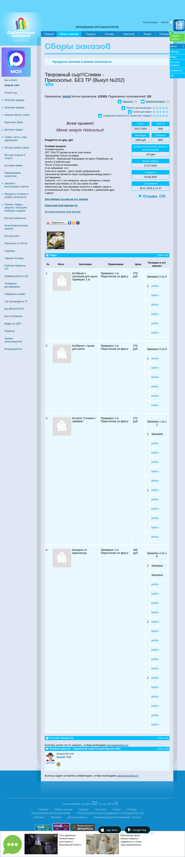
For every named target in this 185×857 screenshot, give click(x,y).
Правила (9, 331)
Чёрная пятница (13, 258)
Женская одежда (14, 100)
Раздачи (91, 34)
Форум (147, 34)
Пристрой (128, 34)
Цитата (50, 762)
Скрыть (161, 255)
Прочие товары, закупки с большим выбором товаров (15, 207)
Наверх (174, 51)
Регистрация (150, 22)
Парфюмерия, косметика (12, 174)
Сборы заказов (69, 35)
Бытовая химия (13, 165)
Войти (164, 22)
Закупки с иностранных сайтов (16, 185)
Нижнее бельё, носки (16, 114)
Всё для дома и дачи (16, 147)
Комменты (176, 70)
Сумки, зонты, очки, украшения (15, 139)
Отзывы (109, 34)
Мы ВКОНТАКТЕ (14, 308)
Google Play (139, 830)
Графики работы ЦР (16, 276)
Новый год (10, 92)
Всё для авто (12, 236)
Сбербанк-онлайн (14, 294)
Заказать (128, 101)
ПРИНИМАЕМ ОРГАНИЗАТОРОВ (97, 27)
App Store (111, 830)
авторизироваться (117, 745)
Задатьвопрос (175, 37)
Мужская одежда (14, 107)
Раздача (84, 809)
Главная (49, 34)
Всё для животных (15, 218)
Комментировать (155, 101)
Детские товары (13, 129)
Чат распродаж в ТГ (16, 301)
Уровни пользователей (13, 340)
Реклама (39, 817)
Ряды (173, 56)
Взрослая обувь (13, 122)
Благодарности (13, 348)
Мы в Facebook (13, 316)
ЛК (171, 75)
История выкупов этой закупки (62, 211)
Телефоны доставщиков (12, 285)
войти (155, 285)
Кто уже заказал (174, 64)
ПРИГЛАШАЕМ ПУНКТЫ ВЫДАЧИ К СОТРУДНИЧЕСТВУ (110, 813)
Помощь (165, 33)
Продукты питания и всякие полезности (16, 195)
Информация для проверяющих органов (117, 817)
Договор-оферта (77, 817)
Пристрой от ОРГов (15, 243)
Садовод (9, 250)
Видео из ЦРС (12, 323)
